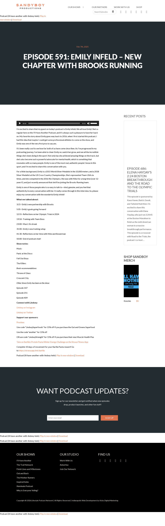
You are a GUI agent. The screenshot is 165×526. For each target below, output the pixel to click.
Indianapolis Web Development (84, 500)
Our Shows (76, 7)
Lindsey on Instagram (25, 307)
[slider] (54, 123)
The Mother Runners (25, 477)
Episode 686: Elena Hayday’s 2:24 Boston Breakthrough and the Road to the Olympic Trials (139, 180)
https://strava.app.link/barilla (32, 350)
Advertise (64, 465)
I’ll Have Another (23, 460)
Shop (139, 7)
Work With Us (122, 7)
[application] (57, 123)
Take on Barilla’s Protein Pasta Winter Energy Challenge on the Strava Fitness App (52, 342)
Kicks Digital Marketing (109, 500)
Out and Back (22, 473)
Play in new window (65, 355)
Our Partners (99, 7)
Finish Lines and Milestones (28, 469)
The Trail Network (24, 465)
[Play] (20, 123)
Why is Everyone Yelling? (27, 490)
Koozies (127, 301)
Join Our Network (68, 469)
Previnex (20, 322)
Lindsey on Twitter (24, 312)
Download (17, 19)
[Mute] (88, 123)
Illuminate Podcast (24, 486)
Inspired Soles (22, 482)
